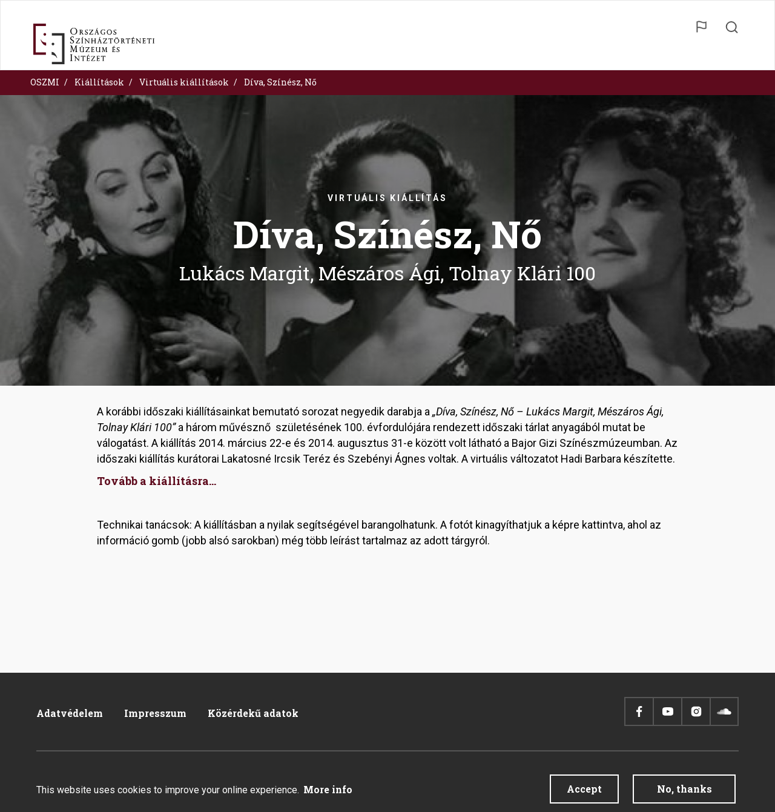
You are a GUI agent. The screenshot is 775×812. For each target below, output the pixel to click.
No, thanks (684, 793)
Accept (584, 793)
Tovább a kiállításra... (156, 481)
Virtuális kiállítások (184, 82)
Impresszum (155, 713)
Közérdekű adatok (253, 713)
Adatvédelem (69, 713)
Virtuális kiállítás (387, 198)
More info (327, 794)
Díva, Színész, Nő (280, 82)
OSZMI (44, 82)
